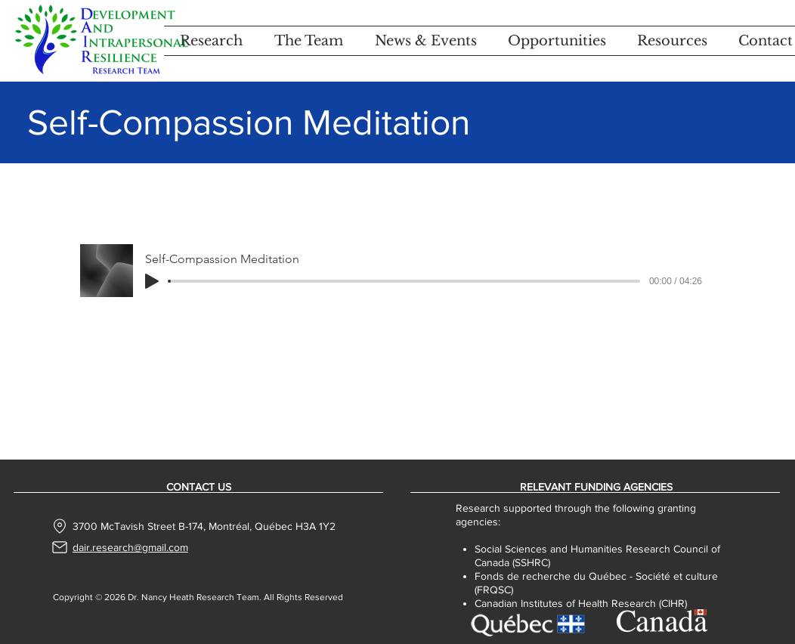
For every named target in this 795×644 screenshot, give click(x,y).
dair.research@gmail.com (130, 547)
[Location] (60, 526)
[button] (211, 40)
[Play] (152, 281)
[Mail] (60, 547)
